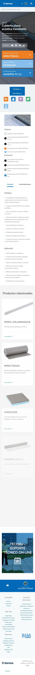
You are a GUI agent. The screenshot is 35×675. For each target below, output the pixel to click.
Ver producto (8, 339)
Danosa (9, 601)
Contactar (7, 671)
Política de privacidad (8, 629)
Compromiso (8, 604)
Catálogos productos (8, 641)
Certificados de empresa (8, 618)
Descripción (10, 184)
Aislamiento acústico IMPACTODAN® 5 (17, 148)
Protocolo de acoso (26, 619)
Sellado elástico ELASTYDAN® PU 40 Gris (17, 175)
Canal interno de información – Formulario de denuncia (26, 606)
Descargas (16, 89)
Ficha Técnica (16, 93)
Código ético (8, 616)
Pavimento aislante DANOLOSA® (16, 152)
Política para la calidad (9, 620)
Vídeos (8, 652)
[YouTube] (7, 585)
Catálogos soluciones (8, 643)
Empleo (9, 606)
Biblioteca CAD (8, 649)
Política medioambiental (8, 627)
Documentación (8, 638)
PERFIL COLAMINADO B (17, 324)
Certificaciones (8, 645)
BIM (8, 647)
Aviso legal (8, 631)
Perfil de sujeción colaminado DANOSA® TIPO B (18, 170)
